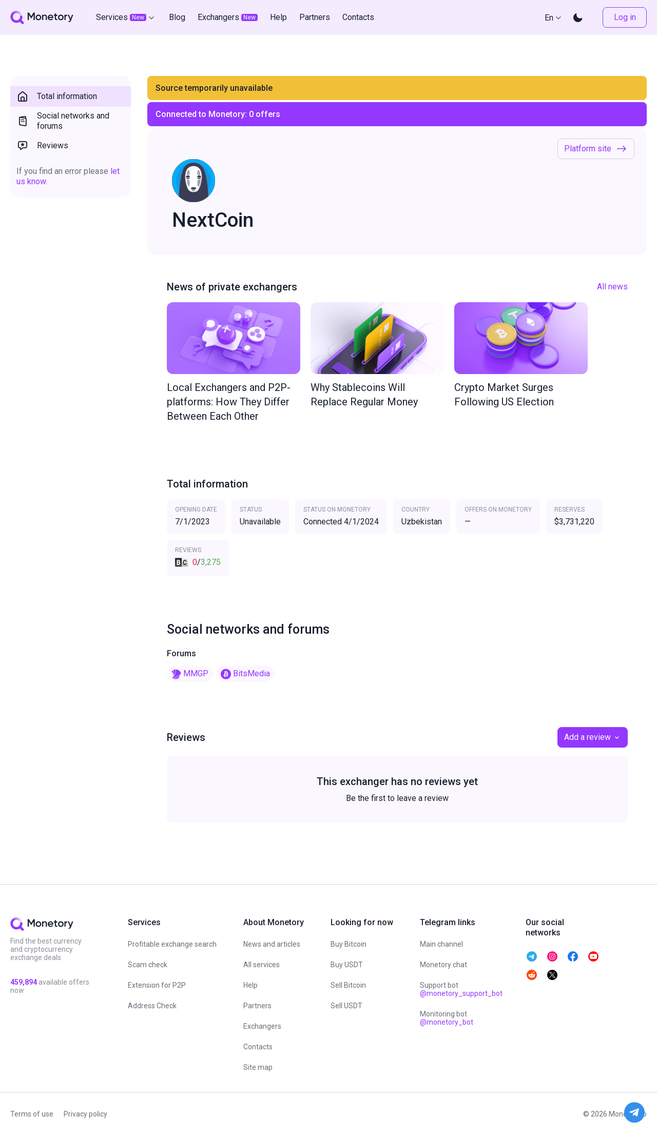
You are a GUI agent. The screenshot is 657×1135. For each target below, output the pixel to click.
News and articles (271, 944)
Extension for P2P (157, 985)
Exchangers (262, 1026)
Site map (258, 1067)
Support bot (461, 989)
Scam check (147, 965)
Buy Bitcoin (348, 944)
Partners (257, 1006)
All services (261, 965)
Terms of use (31, 1114)
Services (126, 17)
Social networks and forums (62, 121)
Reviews (42, 146)
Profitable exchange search (172, 944)
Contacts (258, 1047)
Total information (56, 96)
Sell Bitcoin (348, 985)
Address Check (152, 1006)
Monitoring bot (446, 1018)
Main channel (441, 944)
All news (612, 286)
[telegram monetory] (532, 956)
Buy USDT (347, 965)
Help (250, 985)
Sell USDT (346, 1006)
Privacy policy (85, 1114)
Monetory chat (443, 965)
